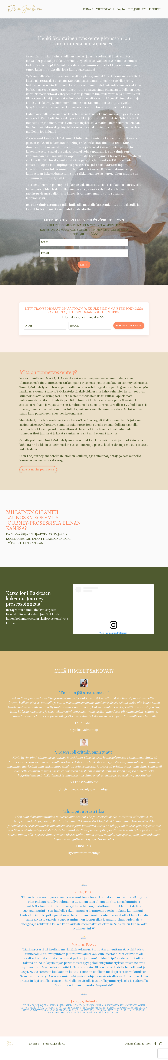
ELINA (88, 9)
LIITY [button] (84, 271)
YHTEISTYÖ (104, 9)
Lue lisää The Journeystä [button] (38, 478)
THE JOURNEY (136, 9)
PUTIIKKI (155, 9)
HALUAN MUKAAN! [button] (129, 332)
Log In (120, 9)
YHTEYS (34, 1052)
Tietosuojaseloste (54, 1052)
